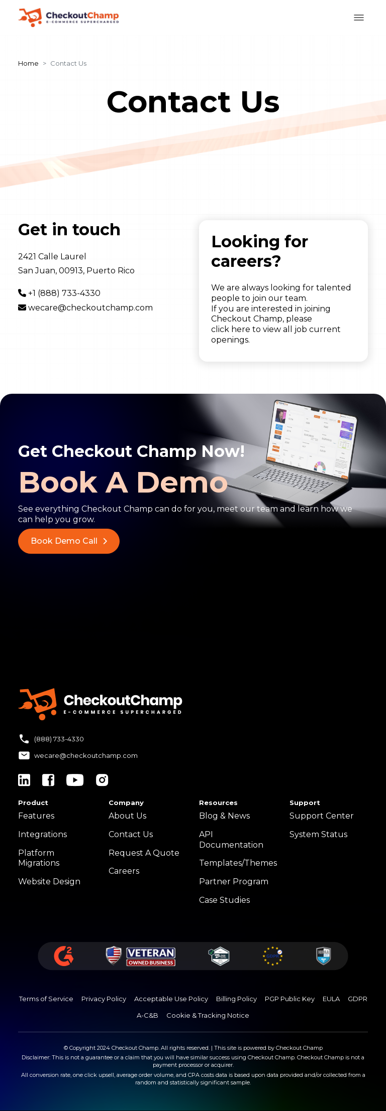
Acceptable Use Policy (171, 999)
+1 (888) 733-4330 (64, 293)
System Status (318, 834)
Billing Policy (236, 999)
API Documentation (231, 840)
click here (230, 329)
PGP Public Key (290, 999)
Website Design (49, 881)
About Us (127, 816)
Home (28, 63)
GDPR (357, 999)
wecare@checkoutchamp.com (90, 307)
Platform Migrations (38, 858)
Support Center (322, 816)
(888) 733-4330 (59, 739)
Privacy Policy (103, 999)
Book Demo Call (69, 541)
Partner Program (233, 881)
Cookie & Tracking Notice (207, 1015)
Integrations (42, 834)
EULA (331, 999)
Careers (124, 871)
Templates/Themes (238, 863)
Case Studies (224, 900)
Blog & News (224, 816)
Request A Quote (144, 853)
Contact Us (131, 834)
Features (36, 816)
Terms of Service (46, 999)
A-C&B (147, 1015)
